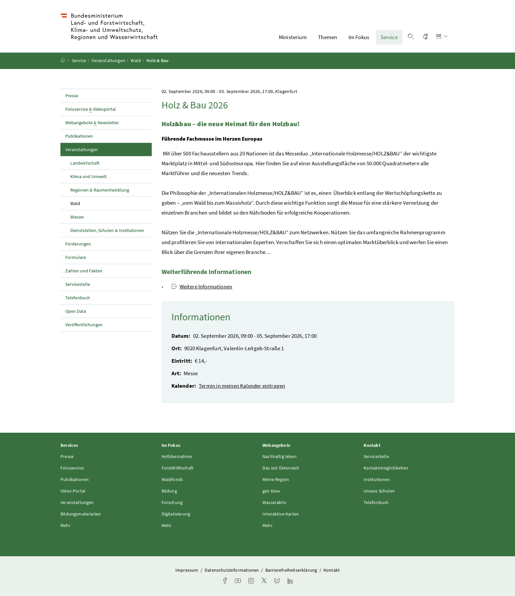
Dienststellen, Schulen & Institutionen (107, 230)
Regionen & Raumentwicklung (99, 190)
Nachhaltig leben (279, 456)
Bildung (169, 491)
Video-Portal (72, 491)
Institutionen (377, 479)
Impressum (187, 570)
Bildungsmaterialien (80, 514)
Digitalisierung (176, 514)
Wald (136, 61)
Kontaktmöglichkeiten (386, 468)
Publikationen (79, 136)
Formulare (75, 257)
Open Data (75, 311)
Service (389, 37)
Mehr (65, 525)
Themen (327, 37)
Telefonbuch (77, 298)
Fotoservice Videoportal (90, 109)
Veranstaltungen (108, 61)
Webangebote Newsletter (92, 123)
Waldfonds (172, 479)
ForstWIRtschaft (178, 468)
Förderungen (78, 244)
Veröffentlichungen (84, 325)
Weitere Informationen (202, 286)
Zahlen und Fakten (83, 271)
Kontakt (332, 570)
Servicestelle (77, 284)
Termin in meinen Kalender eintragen (242, 385)
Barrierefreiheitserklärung (291, 570)
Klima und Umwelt (88, 176)
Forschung (172, 502)
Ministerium (293, 37)
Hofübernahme (177, 456)
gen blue (271, 491)
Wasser (77, 217)
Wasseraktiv (274, 502)
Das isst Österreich (280, 468)
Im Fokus (358, 37)
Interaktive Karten (280, 514)
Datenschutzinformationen (232, 570)
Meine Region (275, 479)
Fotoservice (72, 468)
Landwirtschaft (85, 163)
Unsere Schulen (379, 491)
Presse (71, 96)
